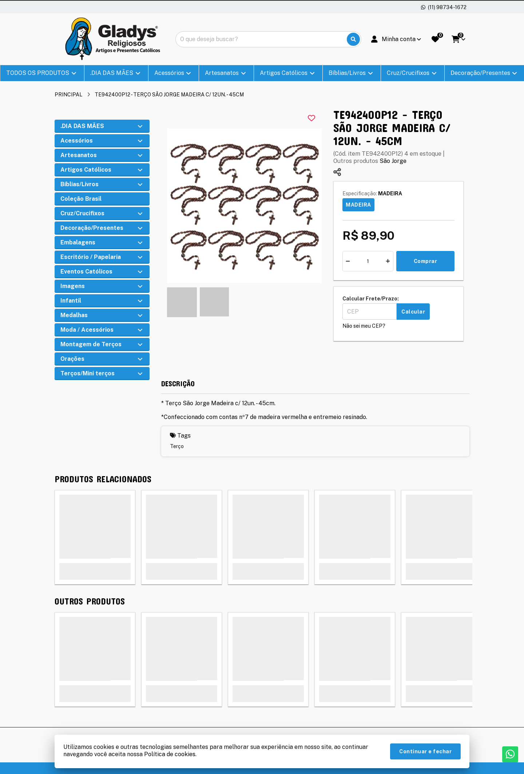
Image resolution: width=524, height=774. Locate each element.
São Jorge (393, 160)
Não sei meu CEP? (363, 326)
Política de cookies (169, 754)
